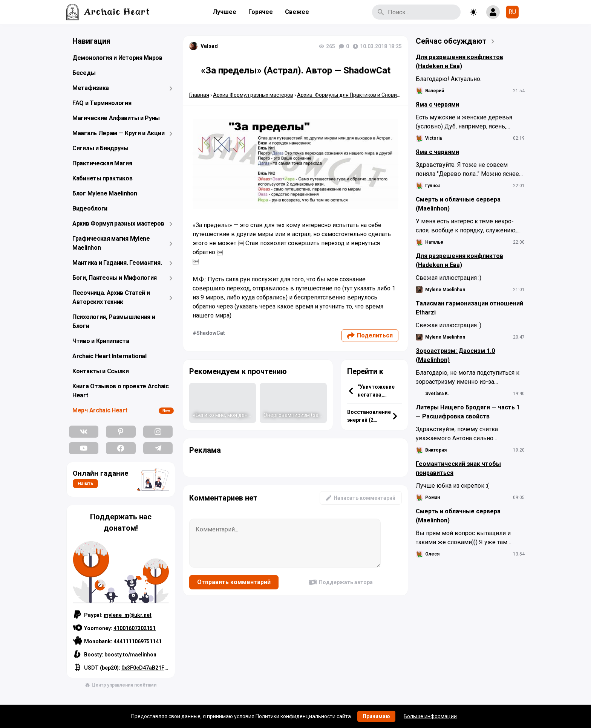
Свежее (297, 11)
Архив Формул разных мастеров (118, 223)
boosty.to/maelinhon (130, 655)
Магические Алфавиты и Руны (116, 118)
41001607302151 (134, 628)
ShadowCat (210, 333)
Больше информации (430, 716)
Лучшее (224, 11)
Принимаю (376, 716)
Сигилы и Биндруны (100, 148)
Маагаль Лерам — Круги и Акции (118, 133)
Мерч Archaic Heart (99, 410)
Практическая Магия (102, 163)
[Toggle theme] (473, 12)
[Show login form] (493, 12)
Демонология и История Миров (117, 57)
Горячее (260, 11)
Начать (85, 483)
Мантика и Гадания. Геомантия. (117, 262)
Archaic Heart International (109, 356)
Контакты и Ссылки (100, 371)
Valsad (209, 46)
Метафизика (90, 88)
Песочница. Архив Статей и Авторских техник (111, 297)
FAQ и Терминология (102, 103)
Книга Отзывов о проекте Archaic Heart (120, 391)
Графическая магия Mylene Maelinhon (111, 243)
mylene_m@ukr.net (128, 615)
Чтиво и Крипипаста (100, 341)
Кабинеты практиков (102, 178)
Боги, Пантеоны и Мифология (114, 277)
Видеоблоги (89, 208)
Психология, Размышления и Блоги (113, 321)
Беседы (83, 72)
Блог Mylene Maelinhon (104, 193)
